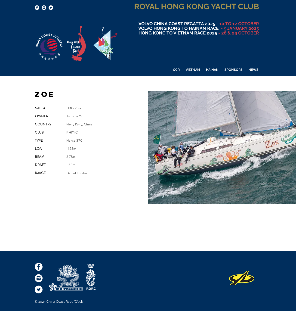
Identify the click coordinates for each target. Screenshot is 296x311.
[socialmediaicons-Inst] (44, 7)
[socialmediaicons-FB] (37, 7)
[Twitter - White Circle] (51, 7)
